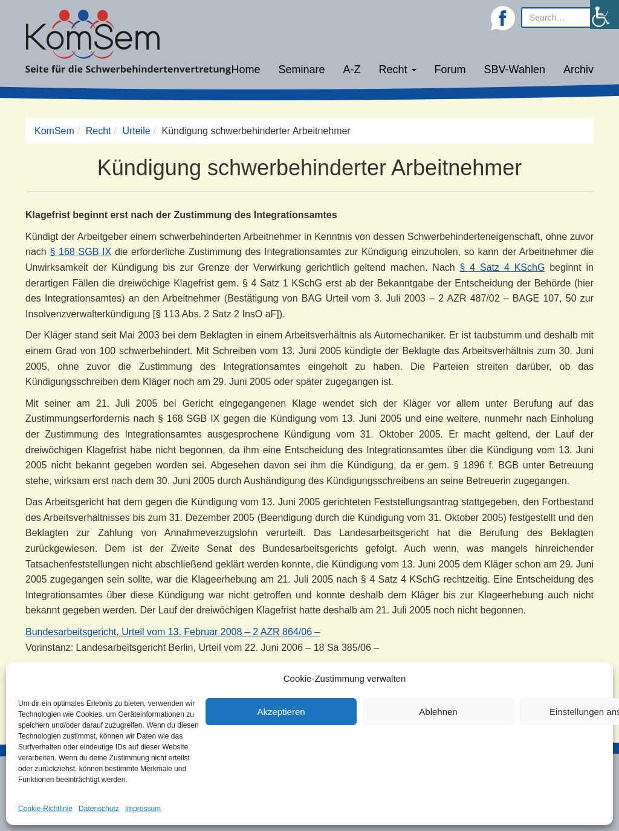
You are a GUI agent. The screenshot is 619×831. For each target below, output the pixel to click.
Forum (450, 69)
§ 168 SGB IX (80, 252)
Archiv (578, 69)
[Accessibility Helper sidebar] (604, 14)
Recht (397, 69)
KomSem (54, 131)
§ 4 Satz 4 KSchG (502, 267)
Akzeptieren (281, 712)
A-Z (352, 69)
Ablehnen (438, 712)
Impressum (143, 808)
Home (245, 69)
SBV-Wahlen (514, 69)
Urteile (136, 131)
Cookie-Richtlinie (45, 808)
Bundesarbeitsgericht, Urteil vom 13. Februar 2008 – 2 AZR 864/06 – (172, 632)
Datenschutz (99, 808)
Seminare (302, 69)
